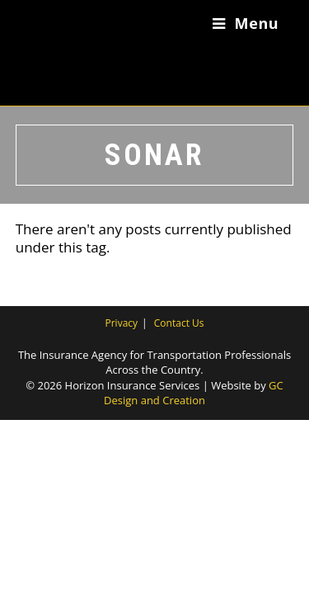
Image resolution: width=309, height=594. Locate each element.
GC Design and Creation (193, 393)
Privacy (121, 323)
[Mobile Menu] (246, 23)
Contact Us (179, 323)
